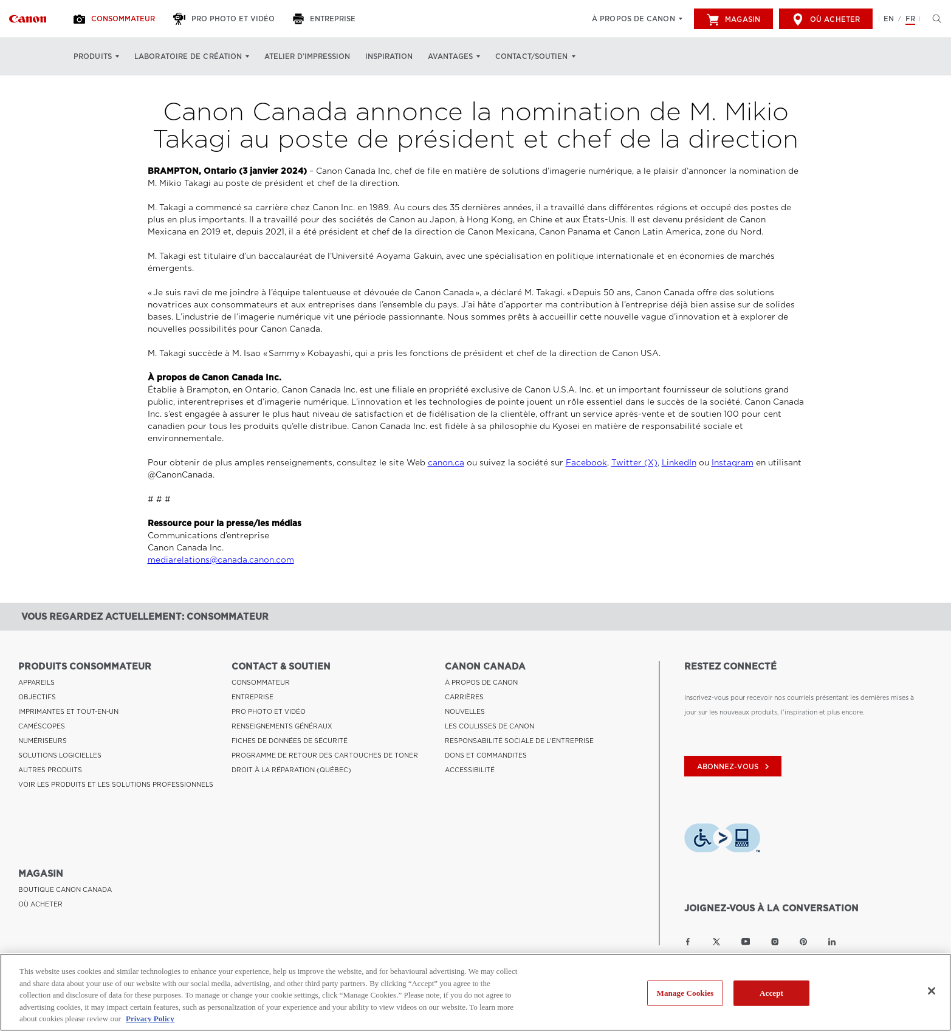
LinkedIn (679, 462)
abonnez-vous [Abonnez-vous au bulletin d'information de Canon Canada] (734, 767)
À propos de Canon (633, 19)
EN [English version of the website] (889, 19)
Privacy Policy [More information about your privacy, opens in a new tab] (150, 1018)
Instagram (733, 462)
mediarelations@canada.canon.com (221, 559)
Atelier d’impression (307, 56)
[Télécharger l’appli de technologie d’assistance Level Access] (722, 839)
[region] (475, 992)
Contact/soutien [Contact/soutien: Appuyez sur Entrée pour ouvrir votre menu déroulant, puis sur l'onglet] (531, 56)
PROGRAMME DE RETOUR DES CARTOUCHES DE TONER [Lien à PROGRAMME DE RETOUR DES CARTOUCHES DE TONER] (325, 755)
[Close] (931, 991)
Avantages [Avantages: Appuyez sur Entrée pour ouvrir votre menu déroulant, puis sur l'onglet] (450, 56)
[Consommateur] (115, 19)
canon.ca (446, 462)
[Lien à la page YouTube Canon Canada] (745, 941)
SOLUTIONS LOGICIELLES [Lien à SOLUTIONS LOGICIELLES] (59, 755)
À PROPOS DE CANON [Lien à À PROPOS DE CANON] (481, 682)
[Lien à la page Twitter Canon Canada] (716, 941)
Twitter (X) (634, 462)
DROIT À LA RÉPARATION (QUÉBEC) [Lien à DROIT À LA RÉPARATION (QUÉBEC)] (291, 769)
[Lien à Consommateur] (27, 18)
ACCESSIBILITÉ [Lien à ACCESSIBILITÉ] (470, 769)
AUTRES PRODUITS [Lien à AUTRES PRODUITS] (50, 769)
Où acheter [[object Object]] (826, 19)
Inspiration (389, 56)
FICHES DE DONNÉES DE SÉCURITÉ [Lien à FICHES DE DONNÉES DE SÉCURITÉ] (290, 740)
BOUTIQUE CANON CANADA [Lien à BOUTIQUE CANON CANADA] (65, 889)
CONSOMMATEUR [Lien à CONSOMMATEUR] (261, 682)
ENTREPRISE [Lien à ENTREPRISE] (252, 696)
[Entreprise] (326, 19)
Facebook (586, 462)
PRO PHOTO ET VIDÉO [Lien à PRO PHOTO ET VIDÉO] (269, 711)
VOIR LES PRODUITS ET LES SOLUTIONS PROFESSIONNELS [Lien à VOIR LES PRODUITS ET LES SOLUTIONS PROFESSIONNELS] (115, 784)
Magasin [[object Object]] (733, 19)
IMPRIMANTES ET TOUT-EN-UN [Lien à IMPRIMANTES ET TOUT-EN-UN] (68, 711)
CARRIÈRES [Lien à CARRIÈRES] (464, 696)
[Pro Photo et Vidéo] (225, 19)
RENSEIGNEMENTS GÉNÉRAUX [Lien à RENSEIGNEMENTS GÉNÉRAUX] (282, 726)
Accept (771, 993)
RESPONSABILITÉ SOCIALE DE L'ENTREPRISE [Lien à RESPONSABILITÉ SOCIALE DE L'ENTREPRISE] (519, 740)
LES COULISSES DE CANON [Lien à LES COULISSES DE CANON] (489, 726)
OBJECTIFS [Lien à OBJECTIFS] (37, 696)
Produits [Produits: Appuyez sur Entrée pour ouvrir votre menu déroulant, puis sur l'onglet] (93, 56)
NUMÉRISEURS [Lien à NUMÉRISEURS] (42, 740)
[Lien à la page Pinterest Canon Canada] (803, 941)
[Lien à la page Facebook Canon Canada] (688, 941)
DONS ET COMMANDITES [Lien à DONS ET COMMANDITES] (486, 755)
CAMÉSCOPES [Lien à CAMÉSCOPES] (41, 726)
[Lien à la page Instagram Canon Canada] (774, 941)
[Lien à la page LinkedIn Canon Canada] (832, 941)
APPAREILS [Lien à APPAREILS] (36, 682)
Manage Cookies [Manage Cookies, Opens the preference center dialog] (685, 993)
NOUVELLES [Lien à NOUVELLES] (465, 711)
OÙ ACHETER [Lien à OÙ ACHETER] (40, 904)
